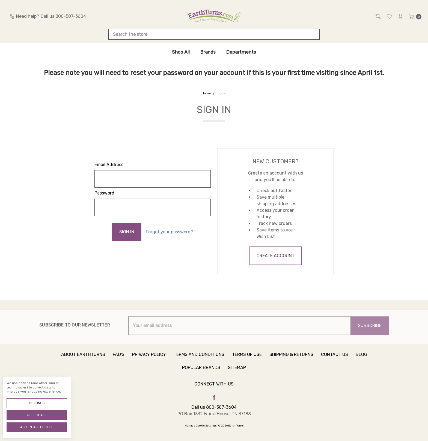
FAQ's (118, 358)
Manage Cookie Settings (201, 425)
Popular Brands (201, 371)
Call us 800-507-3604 (214, 407)
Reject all (36, 415)
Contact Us (334, 358)
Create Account (276, 255)
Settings (37, 403)
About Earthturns (83, 358)
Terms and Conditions (199, 358)
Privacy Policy (149, 358)
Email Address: (109, 164)
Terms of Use (247, 358)
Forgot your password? (169, 231)
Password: (104, 193)
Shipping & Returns (291, 358)
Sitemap (237, 371)
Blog (361, 358)
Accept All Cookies (37, 427)
